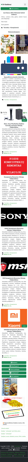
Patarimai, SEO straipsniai (7, 452)
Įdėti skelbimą (13, 8)
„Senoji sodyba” (5, 428)
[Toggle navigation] (25, 4)
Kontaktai (16, 449)
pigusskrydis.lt (21, 454)
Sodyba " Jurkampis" (6, 433)
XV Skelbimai (6, 4)
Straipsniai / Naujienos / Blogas (9, 454)
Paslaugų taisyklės (15, 448)
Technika (6, 99)
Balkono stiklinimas (20, 452)
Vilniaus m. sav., (7, 153)
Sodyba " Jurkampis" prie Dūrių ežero (10, 431)
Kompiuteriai (13, 99)
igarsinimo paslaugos (6, 456)
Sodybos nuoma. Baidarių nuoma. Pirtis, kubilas (13, 436)
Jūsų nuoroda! (18, 456)
